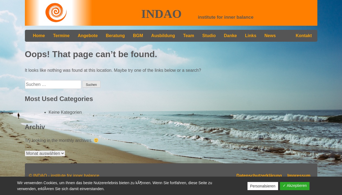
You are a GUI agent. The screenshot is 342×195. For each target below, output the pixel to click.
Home (39, 35)
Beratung (115, 35)
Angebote (88, 35)
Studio (209, 35)
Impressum (298, 175)
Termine (61, 35)
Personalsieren (262, 186)
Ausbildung (163, 35)
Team (188, 35)
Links (250, 35)
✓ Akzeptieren (295, 185)
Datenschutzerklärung (259, 175)
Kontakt (304, 35)
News (270, 35)
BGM (138, 35)
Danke (230, 35)
